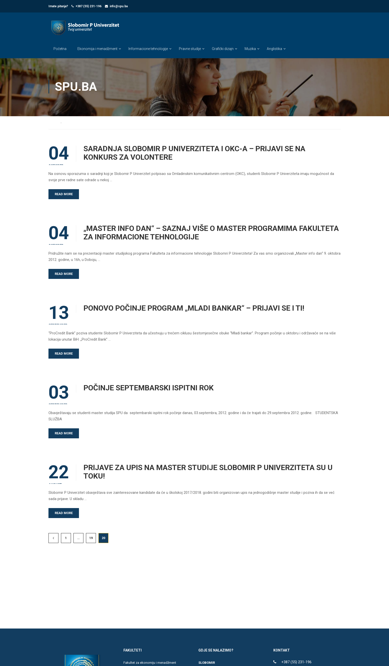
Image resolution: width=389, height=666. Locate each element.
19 (91, 539)
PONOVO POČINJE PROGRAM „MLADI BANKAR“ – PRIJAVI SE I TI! (193, 309)
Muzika (250, 49)
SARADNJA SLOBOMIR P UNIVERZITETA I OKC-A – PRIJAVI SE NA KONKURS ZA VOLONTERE (194, 153)
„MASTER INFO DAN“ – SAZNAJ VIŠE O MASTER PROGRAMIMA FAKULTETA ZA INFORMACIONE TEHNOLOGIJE (211, 233)
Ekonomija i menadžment (97, 49)
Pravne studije (190, 49)
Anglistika (274, 49)
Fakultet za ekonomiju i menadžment (149, 663)
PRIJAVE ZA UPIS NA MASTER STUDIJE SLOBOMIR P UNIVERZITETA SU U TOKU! (208, 472)
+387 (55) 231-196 (88, 6)
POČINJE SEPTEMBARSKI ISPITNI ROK (148, 388)
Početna (59, 49)
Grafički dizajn (223, 49)
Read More (64, 195)
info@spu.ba (119, 6)
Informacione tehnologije (148, 49)
